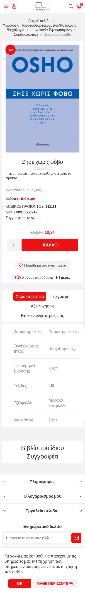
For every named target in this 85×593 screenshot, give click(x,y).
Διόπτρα (28, 198)
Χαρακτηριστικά (30, 296)
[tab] (29, 296)
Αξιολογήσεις (42, 306)
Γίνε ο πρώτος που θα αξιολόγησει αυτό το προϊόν (38, 175)
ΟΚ (19, 583)
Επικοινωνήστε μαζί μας (42, 315)
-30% (10, 50)
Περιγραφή (59, 296)
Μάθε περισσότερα (55, 583)
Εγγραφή (76, 538)
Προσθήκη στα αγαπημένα (45, 265)
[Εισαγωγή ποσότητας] (13, 245)
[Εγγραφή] (37, 538)
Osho (30, 217)
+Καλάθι (50, 245)
